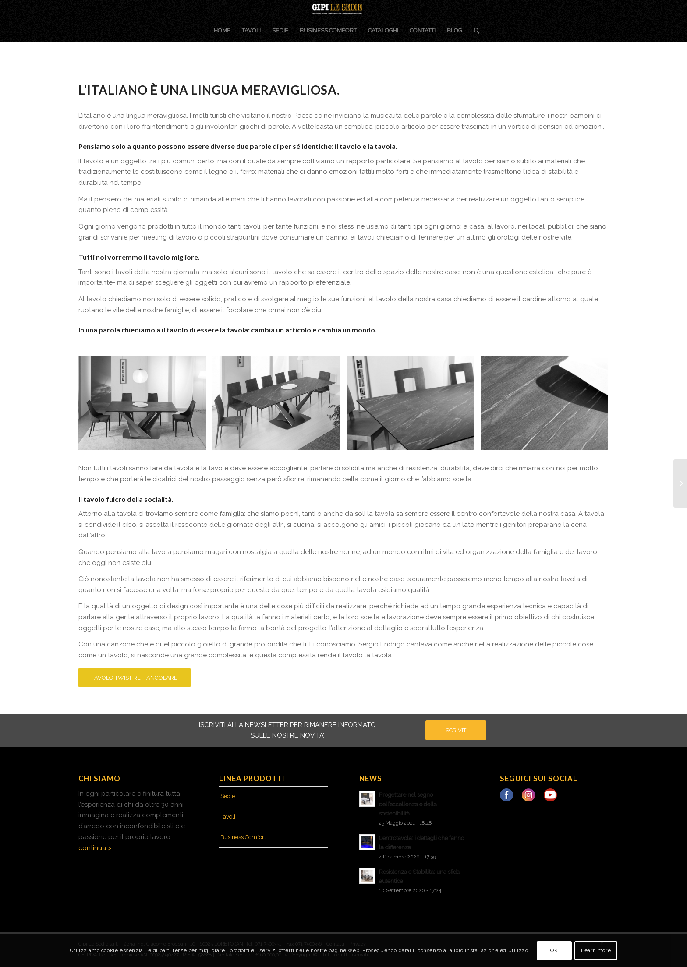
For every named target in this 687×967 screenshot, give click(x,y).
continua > (94, 848)
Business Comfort (243, 837)
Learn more (596, 950)
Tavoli (227, 816)
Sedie (227, 796)
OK (554, 950)
